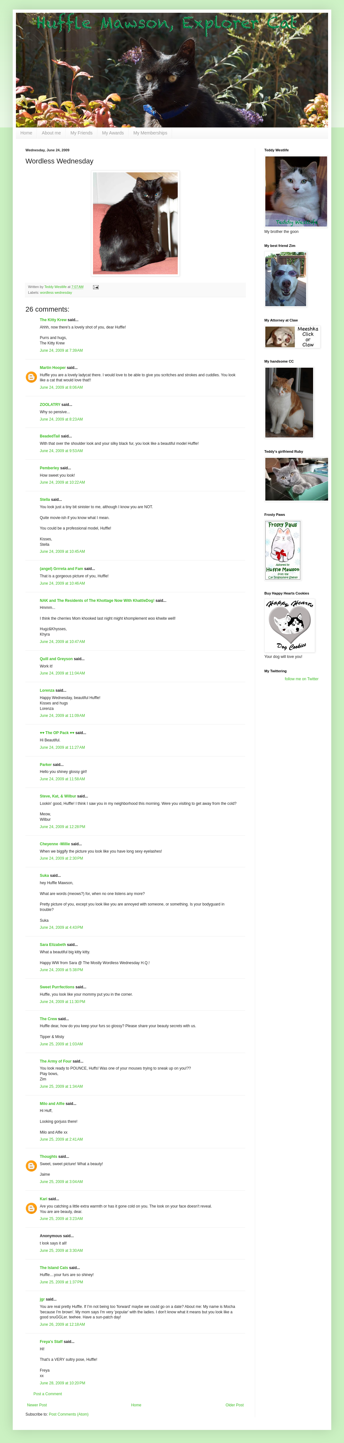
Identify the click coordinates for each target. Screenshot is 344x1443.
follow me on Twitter (302, 679)
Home (26, 132)
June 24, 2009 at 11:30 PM (62, 1001)
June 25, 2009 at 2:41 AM (61, 1139)
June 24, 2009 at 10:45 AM (62, 551)
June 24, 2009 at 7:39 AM (61, 350)
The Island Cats (54, 1268)
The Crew (48, 1019)
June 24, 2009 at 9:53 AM (61, 451)
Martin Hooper (53, 367)
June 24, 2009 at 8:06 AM (61, 387)
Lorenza (47, 690)
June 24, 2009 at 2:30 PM (61, 858)
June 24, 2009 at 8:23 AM (61, 419)
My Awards (113, 132)
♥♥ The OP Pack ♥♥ (57, 733)
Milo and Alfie (52, 1103)
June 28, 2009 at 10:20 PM (62, 1383)
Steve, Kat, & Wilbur (58, 796)
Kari (43, 1199)
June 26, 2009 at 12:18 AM (62, 1324)
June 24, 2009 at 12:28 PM (62, 827)
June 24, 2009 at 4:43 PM (61, 927)
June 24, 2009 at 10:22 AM (62, 482)
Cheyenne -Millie (55, 844)
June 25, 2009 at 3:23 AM (61, 1218)
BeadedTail (50, 436)
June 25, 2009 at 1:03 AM (61, 1044)
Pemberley (49, 468)
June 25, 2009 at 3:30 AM (61, 1250)
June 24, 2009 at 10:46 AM (62, 583)
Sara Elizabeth (53, 944)
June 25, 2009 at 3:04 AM (61, 1182)
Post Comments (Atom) (69, 1414)
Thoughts (48, 1156)
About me (51, 132)
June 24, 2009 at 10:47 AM (62, 641)
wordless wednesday (56, 292)
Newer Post (37, 1405)
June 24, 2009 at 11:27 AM (62, 747)
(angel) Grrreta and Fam (61, 568)
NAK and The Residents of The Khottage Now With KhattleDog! (97, 600)
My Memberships (150, 132)
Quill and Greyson (56, 659)
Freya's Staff (51, 1341)
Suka (44, 875)
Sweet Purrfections (57, 987)
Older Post (235, 1405)
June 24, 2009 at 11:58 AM (62, 779)
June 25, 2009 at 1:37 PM (61, 1282)
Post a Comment (47, 1394)
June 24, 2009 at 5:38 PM (61, 970)
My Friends (81, 132)
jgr (42, 1299)
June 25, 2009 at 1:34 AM (61, 1086)
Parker (46, 764)
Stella (45, 499)
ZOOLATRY (50, 404)
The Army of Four (56, 1061)
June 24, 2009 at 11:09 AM (62, 715)
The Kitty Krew (53, 320)
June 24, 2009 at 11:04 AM (62, 673)
